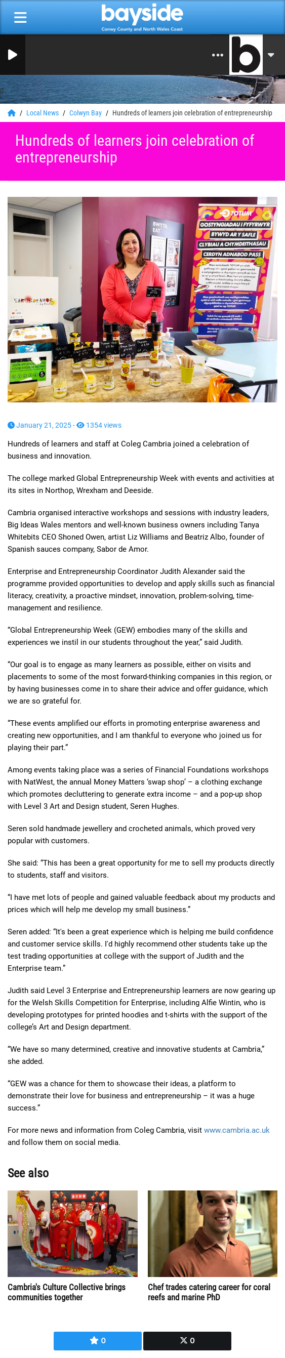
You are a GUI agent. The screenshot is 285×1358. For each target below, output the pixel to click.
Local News (43, 113)
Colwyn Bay (86, 113)
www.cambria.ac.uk (237, 1130)
